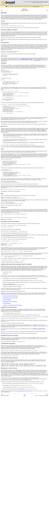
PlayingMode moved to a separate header (10, 313)
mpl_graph (25, 326)
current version (36, 6)
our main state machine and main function (10, 311)
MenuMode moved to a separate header (10, 317)
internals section (38, 60)
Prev (2, 10)
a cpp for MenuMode (6, 319)
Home (24, 412)
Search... (45, 3)
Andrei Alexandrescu (39, 2)
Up (24, 411)
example (4, 131)
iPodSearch (3, 35)
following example (5, 349)
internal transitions (24, 59)
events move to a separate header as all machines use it (12, 321)
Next (47, 10)
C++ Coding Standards (45, 2)
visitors (30, 59)
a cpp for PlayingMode (7, 315)
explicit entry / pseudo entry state (39, 344)
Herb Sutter (33, 2)
